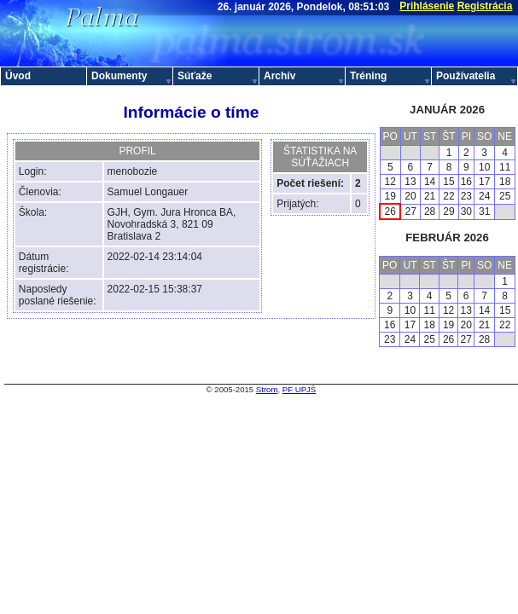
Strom (267, 389)
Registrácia (485, 6)
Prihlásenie (426, 6)
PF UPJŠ (299, 389)
